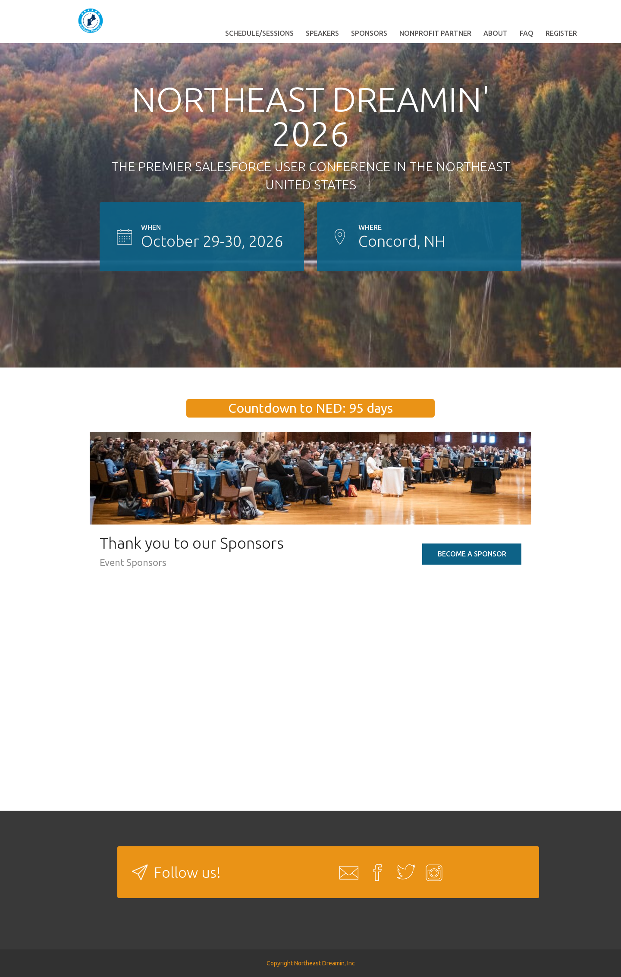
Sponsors (369, 33)
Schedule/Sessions (259, 33)
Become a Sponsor (472, 554)
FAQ (526, 33)
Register (561, 33)
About (495, 33)
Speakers (322, 33)
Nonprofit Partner (435, 33)
